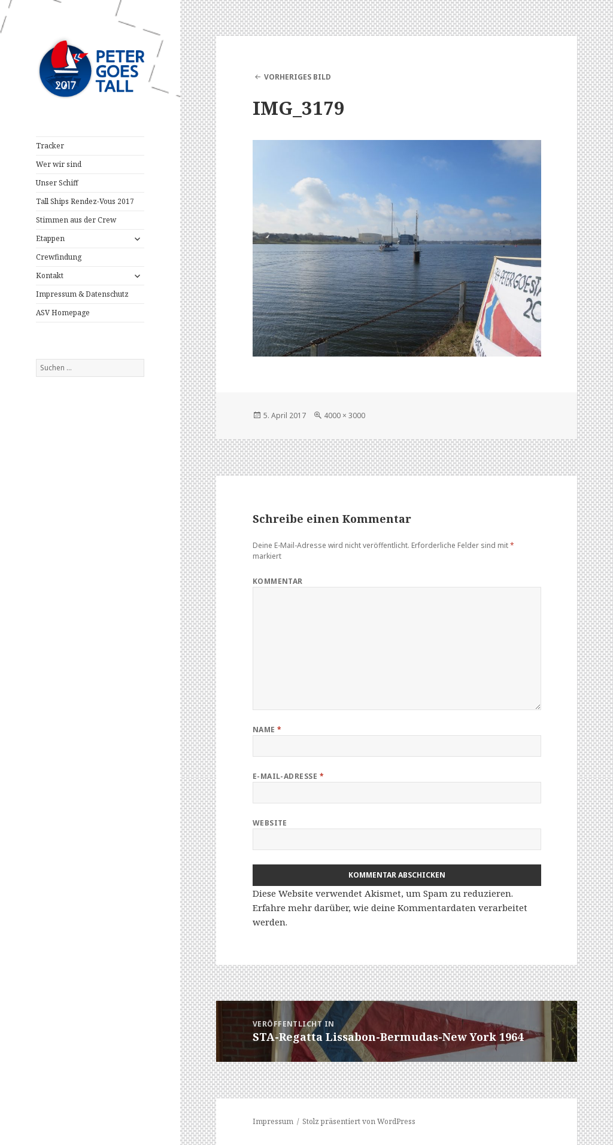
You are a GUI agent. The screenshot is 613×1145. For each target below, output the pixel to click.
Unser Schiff (57, 183)
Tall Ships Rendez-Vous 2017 (85, 201)
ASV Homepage (63, 312)
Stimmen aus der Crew (76, 220)
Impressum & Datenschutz (82, 294)
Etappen (50, 238)
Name (267, 729)
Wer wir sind (58, 164)
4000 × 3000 (344, 415)
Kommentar (278, 581)
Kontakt (49, 275)
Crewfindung (58, 257)
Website (270, 823)
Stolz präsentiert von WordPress (358, 1121)
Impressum (273, 1121)
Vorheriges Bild (297, 77)
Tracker (50, 146)
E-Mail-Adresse (288, 776)
